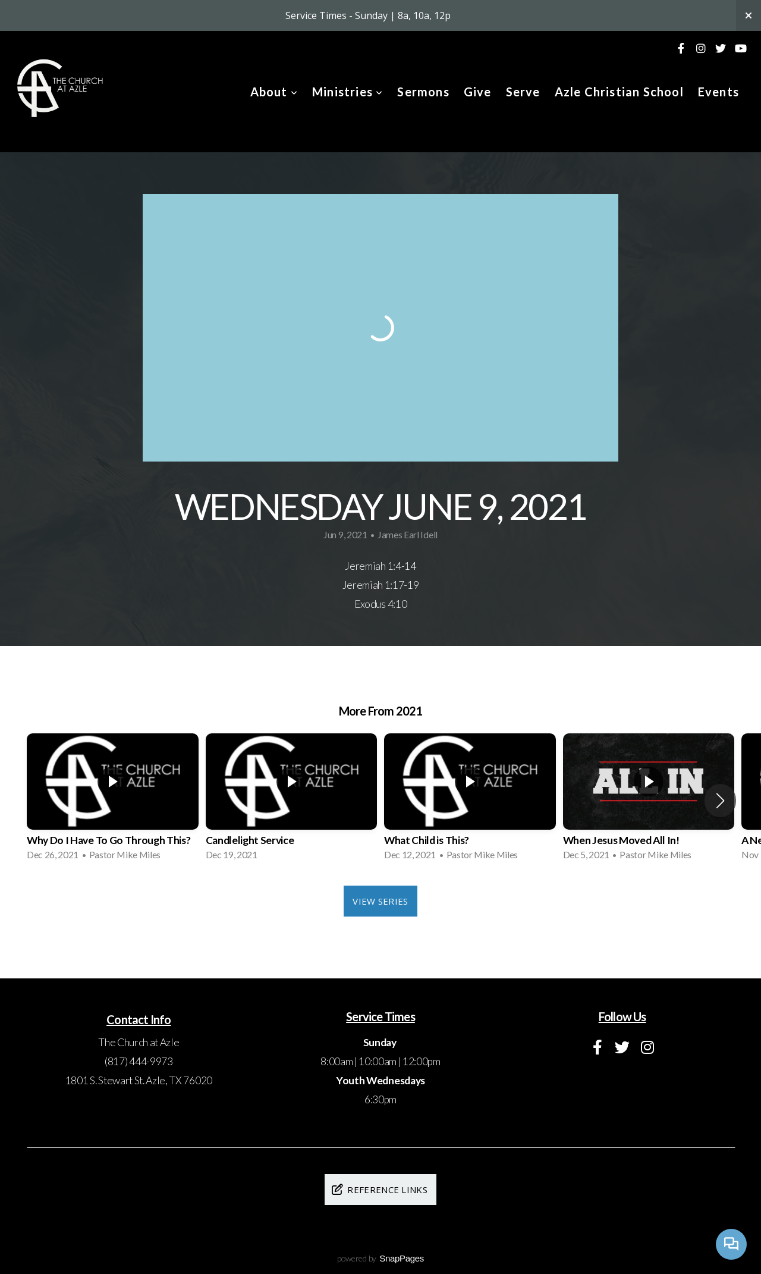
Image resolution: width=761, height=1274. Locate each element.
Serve (523, 91)
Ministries (347, 91)
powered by (380, 1258)
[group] (113, 800)
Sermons (423, 91)
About (274, 91)
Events (718, 91)
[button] (720, 800)
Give (478, 91)
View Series (380, 901)
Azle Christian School (619, 91)
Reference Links (379, 1189)
